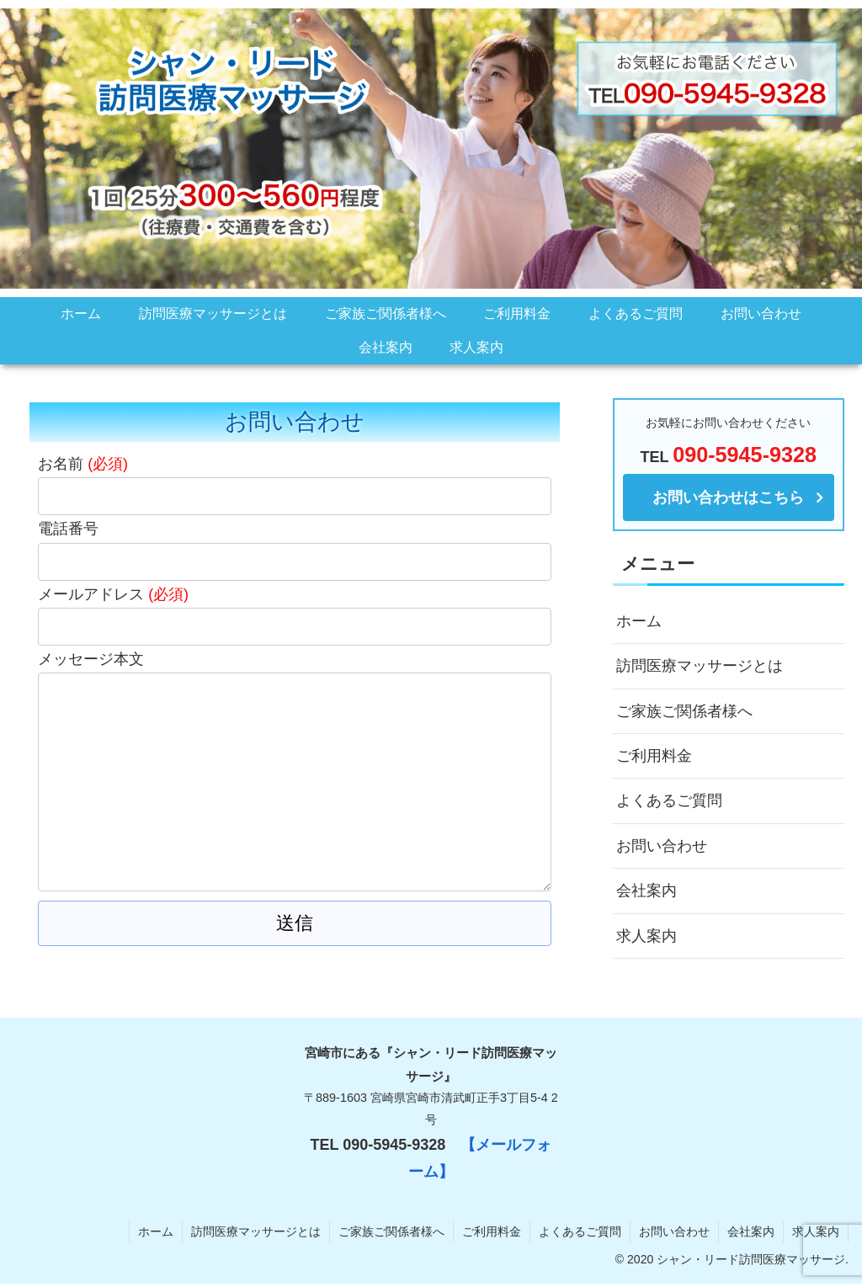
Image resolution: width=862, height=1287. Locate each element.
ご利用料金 (654, 755)
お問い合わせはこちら (728, 497)
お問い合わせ (661, 846)
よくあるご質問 (669, 800)
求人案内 (646, 936)
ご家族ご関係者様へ (684, 711)
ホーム (639, 621)
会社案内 (646, 890)
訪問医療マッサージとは (699, 665)
